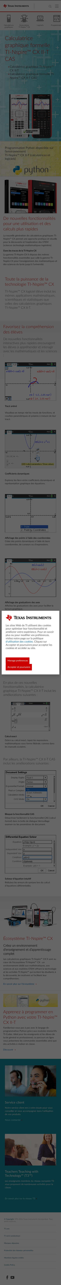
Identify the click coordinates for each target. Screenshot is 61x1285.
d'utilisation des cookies (19, 641)
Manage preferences (17, 661)
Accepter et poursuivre (18, 667)
